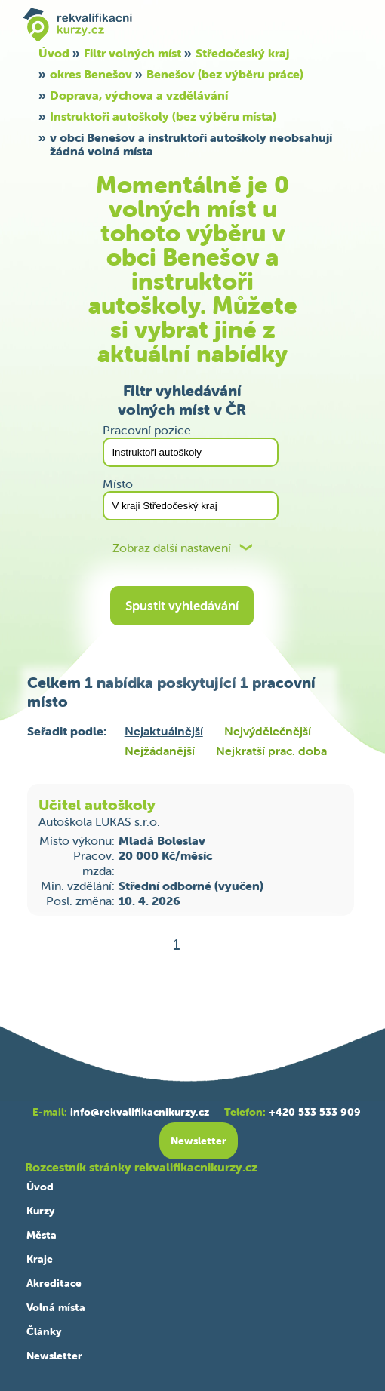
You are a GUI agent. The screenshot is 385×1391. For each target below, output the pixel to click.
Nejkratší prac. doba (271, 750)
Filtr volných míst (132, 52)
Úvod (53, 53)
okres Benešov (91, 73)
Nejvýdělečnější (267, 730)
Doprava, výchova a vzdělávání (139, 95)
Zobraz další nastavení (171, 548)
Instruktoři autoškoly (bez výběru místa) (163, 116)
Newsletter (54, 1355)
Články (43, 1331)
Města (41, 1235)
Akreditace (54, 1283)
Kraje (39, 1259)
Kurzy (40, 1211)
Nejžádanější (160, 750)
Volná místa (55, 1307)
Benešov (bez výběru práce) (224, 73)
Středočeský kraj (242, 52)
